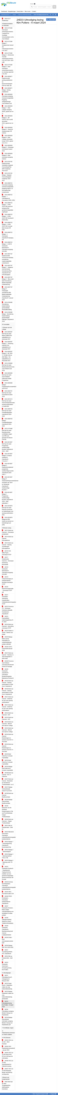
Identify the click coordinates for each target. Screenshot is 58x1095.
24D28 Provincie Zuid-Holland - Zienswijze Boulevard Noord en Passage (8, 663)
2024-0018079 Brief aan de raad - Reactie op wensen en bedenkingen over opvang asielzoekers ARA (7, 510)
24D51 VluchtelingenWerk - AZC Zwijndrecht (7, 951)
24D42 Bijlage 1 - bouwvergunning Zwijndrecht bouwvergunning (7, 844)
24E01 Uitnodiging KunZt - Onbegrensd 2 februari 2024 (7, 978)
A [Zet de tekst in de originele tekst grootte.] (50, 14)
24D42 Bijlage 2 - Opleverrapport (7, 850)
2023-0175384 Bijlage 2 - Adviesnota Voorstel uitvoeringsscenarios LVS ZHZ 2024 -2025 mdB (8, 58)
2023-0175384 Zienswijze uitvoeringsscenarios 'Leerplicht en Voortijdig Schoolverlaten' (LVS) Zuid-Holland (8, 33)
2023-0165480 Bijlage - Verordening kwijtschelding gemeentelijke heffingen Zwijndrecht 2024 (8, 317)
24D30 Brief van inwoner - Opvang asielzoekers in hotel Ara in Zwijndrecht (7, 683)
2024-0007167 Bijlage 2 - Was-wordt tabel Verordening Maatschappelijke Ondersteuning (7, 281)
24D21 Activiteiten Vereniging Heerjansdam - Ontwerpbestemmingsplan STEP (8, 599)
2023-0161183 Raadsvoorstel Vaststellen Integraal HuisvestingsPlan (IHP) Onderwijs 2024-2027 (7, 166)
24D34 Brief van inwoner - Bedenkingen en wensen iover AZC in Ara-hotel (7, 738)
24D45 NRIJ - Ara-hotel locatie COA (8, 892)
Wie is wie (27, 11)
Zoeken (32, 3)
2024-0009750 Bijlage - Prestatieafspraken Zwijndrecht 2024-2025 (7, 422)
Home (11, 14)
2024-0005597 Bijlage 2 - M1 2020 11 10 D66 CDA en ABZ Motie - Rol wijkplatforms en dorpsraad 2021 (7, 356)
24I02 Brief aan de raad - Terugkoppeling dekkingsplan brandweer (7, 1085)
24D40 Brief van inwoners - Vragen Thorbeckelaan (7, 821)
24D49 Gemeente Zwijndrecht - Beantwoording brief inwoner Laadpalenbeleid (7, 930)
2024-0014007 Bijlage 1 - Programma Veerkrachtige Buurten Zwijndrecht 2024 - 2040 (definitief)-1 (7, 498)
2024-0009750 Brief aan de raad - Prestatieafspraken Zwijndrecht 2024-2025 (7, 412)
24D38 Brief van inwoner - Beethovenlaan (7, 795)
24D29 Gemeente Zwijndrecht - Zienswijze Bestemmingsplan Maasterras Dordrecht (8, 673)
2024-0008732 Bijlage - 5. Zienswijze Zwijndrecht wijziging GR (7, 236)
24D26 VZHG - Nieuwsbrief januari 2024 (7, 648)
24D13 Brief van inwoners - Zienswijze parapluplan (8, 532)
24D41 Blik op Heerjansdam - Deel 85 (7, 827)
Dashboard (4, 11)
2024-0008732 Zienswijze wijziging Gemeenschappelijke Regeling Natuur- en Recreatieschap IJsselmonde (7, 187)
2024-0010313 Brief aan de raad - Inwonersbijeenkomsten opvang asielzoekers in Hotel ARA (8, 402)
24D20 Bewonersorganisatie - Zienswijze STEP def (7, 589)
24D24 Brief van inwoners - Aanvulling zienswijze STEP (8, 626)
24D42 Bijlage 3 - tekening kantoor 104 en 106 (7, 856)
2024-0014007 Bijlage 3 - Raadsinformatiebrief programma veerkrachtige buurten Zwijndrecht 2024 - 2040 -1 (8, 469)
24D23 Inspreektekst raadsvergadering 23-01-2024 (7, 619)
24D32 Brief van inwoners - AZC (7, 713)
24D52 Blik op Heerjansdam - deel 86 (7, 958)
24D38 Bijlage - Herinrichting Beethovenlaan (7, 801)
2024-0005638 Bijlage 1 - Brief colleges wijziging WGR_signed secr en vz (7, 109)
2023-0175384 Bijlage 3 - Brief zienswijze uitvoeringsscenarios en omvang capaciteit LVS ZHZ (7, 69)
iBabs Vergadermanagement (40, 1093)
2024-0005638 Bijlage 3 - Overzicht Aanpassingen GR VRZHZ (7, 130)
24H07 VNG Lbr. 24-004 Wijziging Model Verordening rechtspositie (7, 1071)
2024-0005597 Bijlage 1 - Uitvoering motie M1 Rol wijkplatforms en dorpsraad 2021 (7, 345)
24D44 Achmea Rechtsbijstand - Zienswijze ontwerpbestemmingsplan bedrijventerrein (8, 885)
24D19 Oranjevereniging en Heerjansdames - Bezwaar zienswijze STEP (7, 580)
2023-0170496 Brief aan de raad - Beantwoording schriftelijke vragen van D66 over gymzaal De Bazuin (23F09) (7, 434)
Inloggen (53, 1093)
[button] (54, 7)
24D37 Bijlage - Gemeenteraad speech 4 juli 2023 (7, 788)
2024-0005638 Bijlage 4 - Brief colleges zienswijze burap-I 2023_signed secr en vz (7, 139)
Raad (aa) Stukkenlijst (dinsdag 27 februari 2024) (28, 14)
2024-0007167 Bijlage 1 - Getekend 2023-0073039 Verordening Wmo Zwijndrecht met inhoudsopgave (7, 270)
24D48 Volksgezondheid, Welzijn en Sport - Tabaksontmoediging (7, 920)
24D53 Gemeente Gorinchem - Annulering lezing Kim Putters (6, 966)
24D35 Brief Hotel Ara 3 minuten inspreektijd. (7, 755)
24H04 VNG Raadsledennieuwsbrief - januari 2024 (8, 1048)
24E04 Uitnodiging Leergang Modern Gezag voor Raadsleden (8, 1012)
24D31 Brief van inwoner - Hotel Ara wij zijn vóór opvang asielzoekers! (7, 699)
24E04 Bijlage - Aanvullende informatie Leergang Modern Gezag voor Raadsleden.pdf (7, 1021)
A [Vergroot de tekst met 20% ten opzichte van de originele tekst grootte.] (53, 14)
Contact (34, 11)
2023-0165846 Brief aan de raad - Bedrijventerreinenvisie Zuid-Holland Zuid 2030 (8, 367)
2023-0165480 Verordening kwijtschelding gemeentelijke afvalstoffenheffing (7, 306)
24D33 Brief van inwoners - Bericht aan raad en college (7, 723)
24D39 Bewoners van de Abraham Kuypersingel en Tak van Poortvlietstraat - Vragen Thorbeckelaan (7, 811)
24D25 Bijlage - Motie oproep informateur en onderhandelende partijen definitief (7, 640)
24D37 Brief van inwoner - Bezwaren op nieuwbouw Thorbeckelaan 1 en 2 (8, 781)
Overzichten (20, 11)
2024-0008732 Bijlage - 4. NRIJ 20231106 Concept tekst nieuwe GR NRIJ (7, 226)
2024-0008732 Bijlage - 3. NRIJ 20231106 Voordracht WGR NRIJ (7, 217)
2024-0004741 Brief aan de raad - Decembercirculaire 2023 (7, 393)
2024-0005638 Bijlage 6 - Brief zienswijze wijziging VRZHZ (7, 156)
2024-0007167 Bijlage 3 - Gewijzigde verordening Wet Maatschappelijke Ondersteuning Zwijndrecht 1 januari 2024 (7, 293)
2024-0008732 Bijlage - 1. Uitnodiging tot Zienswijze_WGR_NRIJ (8, 197)
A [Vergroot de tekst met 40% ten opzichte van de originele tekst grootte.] (55, 15)
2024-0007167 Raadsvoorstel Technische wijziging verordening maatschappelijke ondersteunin (7, 258)
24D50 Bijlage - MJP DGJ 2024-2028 (7, 946)
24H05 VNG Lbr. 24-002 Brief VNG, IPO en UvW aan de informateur (7, 1055)
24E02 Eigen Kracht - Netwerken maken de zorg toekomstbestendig (7, 986)
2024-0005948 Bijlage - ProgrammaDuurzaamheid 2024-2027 (8, 385)
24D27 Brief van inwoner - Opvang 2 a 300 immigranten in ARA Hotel (7, 655)
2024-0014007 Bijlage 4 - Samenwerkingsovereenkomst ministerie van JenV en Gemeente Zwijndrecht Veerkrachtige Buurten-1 (8, 483)
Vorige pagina (51, 19)
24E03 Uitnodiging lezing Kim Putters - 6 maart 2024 (7, 1004)
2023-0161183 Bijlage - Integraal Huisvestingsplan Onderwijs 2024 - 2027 (7, 177)
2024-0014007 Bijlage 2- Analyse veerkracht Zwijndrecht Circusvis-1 (7, 457)
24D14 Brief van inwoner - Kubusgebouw (7, 538)
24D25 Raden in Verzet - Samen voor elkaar (7, 632)
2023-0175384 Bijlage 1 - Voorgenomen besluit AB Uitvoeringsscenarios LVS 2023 (7, 46)
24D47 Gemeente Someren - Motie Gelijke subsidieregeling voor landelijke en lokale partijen (8, 910)
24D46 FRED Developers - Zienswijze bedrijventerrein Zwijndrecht (7, 900)
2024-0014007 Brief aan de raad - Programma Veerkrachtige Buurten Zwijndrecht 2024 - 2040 (7, 446)
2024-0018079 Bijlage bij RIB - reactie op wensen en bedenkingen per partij (7, 521)
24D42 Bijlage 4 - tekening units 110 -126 (7, 862)
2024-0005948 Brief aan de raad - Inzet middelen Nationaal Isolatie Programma (7, 376)
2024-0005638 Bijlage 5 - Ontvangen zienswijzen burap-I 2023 (8, 148)
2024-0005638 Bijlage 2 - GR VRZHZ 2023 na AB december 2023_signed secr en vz (7, 120)
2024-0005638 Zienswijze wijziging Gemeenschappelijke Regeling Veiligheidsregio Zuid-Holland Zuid (7, 99)
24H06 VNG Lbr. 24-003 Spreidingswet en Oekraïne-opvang (7, 1063)
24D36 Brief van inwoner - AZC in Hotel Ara (7, 774)
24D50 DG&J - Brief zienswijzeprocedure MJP (7, 940)
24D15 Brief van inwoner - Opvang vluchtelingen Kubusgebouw (7, 545)
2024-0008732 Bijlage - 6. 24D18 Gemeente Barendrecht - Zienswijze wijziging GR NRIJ (7, 247)
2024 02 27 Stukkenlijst (6, 19)
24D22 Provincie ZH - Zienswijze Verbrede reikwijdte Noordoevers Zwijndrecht (8, 610)
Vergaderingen (12, 11)
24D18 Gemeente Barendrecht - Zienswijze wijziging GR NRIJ (7, 570)
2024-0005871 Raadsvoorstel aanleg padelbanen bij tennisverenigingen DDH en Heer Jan (7, 81)
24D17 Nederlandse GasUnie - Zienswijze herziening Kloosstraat (8, 561)
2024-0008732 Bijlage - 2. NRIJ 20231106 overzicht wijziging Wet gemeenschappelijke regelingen (7, 207)
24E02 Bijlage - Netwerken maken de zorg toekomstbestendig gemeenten (7, 995)
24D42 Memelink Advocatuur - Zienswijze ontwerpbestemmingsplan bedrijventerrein (8, 835)
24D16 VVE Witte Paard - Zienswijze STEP (6, 552)
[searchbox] (41, 7)
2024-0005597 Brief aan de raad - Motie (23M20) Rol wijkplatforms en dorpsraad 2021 (7, 335)
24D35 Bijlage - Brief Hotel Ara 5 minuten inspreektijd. (7, 768)
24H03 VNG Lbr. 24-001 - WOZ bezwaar (7, 1042)
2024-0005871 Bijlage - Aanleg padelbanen (7, 90)
